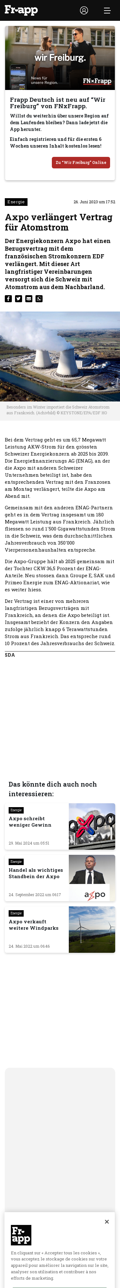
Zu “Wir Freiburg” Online (81, 162)
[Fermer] (107, 1236)
